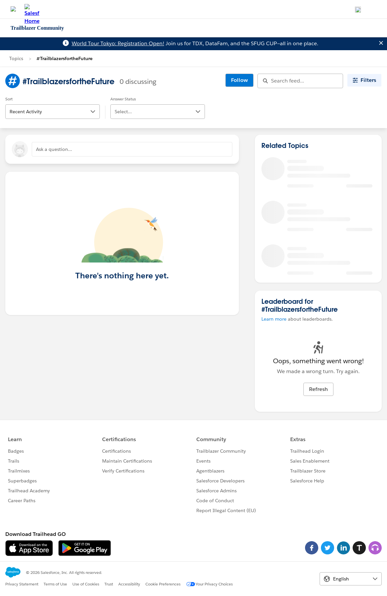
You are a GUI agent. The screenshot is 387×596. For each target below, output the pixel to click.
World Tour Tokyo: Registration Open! (118, 43)
